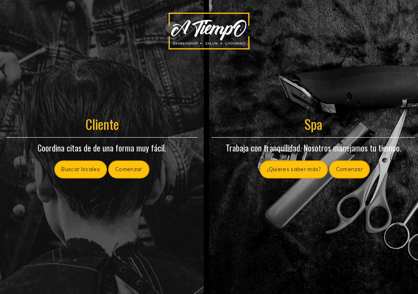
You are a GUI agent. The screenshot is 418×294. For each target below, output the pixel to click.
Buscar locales (80, 169)
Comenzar (128, 169)
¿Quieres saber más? (293, 169)
